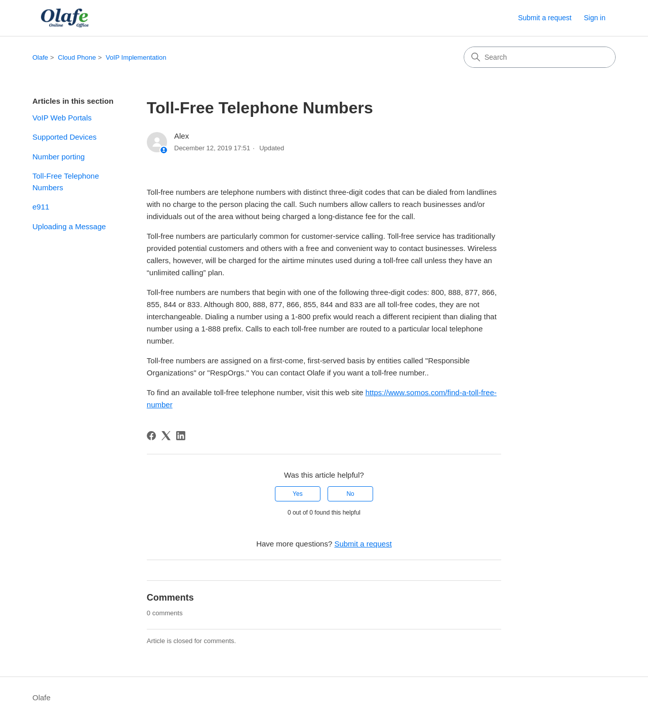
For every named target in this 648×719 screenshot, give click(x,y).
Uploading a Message (69, 226)
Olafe (40, 57)
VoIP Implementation (136, 57)
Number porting (58, 156)
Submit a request (545, 18)
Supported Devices (64, 137)
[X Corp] (166, 435)
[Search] (539, 57)
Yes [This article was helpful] (298, 493)
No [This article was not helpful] (350, 493)
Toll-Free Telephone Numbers (65, 182)
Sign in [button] (594, 18)
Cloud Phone (77, 57)
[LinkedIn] (180, 435)
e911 (40, 206)
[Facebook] (151, 435)
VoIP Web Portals (62, 117)
